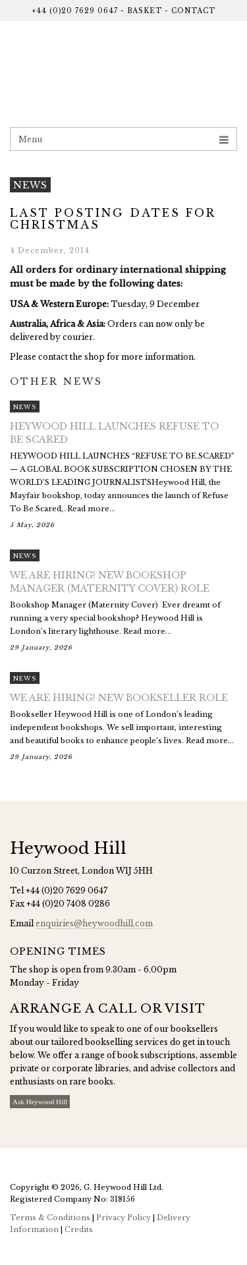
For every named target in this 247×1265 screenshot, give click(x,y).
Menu (123, 139)
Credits (79, 1229)
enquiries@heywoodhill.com (94, 923)
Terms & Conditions (50, 1217)
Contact (193, 11)
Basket (144, 11)
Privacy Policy (123, 1217)
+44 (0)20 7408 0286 (68, 904)
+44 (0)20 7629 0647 (75, 11)
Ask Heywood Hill (40, 1102)
